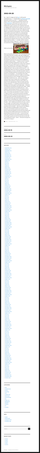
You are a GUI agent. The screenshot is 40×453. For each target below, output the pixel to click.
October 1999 (7, 377)
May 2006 (7, 266)
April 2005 (7, 284)
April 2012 (7, 166)
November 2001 (8, 342)
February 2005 (8, 287)
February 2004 (8, 304)
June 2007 (7, 248)
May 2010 (7, 198)
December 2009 (8, 205)
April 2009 (7, 217)
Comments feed (8, 419)
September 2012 (8, 159)
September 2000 (8, 362)
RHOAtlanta (7, 401)
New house (7, 395)
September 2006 (8, 260)
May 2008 (7, 232)
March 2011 (7, 184)
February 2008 (8, 236)
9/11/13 (6, 441)
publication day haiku (25, 18)
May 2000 (7, 367)
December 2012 (8, 154)
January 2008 (7, 238)
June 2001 (7, 349)
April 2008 (7, 233)
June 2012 (7, 163)
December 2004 (8, 290)
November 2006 (8, 257)
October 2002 (7, 327)
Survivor (6, 404)
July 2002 (7, 331)
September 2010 (8, 193)
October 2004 (7, 293)
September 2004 (8, 294)
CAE (6, 387)
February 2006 (8, 270)
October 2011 (7, 174)
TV (5, 405)
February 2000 (8, 372)
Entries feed (7, 418)
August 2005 (7, 279)
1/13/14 (6, 440)
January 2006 (7, 272)
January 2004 (7, 305)
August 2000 (7, 363)
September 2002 (8, 328)
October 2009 (8, 208)
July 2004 (7, 297)
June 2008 (7, 231)
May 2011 (7, 181)
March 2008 (7, 235)
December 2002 (8, 324)
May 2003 (7, 317)
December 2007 (8, 239)
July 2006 (7, 263)
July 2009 (7, 212)
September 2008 (8, 226)
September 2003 (8, 311)
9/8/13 (6, 443)
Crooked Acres (8, 388)
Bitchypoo (8, 6)
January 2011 (7, 187)
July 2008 (7, 229)
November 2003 (8, 308)
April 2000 (7, 369)
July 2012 (7, 162)
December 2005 (8, 273)
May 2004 (7, 300)
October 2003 (7, 310)
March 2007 (7, 252)
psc (5, 398)
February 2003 (8, 321)
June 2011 (7, 180)
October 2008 (7, 225)
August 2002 (7, 329)
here (18, 17)
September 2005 (8, 277)
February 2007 (8, 253)
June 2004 (7, 298)
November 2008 (8, 224)
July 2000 (7, 365)
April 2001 (7, 352)
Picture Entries (8, 397)
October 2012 (7, 157)
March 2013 (7, 152)
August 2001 (7, 346)
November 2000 (8, 359)
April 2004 (7, 301)
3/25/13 (6, 444)
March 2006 (7, 269)
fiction (6, 390)
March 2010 (7, 201)
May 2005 (7, 283)
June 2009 (7, 214)
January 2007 (7, 255)
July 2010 (7, 195)
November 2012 (8, 156)
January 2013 (7, 153)
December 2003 (8, 307)
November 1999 (8, 376)
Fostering (7, 391)
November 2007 (8, 241)
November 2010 (8, 190)
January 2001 (7, 356)
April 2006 (7, 267)
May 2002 (7, 334)
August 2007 (7, 245)
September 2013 (8, 150)
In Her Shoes (9, 22)
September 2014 (8, 147)
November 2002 (8, 325)
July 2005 (7, 280)
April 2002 (7, 335)
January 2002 (7, 339)
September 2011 (8, 176)
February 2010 (8, 202)
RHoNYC (6, 403)
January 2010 (7, 204)
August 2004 (7, 296)
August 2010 (7, 194)
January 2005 (7, 288)
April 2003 (7, 318)
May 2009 (7, 215)
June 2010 (7, 197)
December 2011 (8, 171)
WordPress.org (8, 421)
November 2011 (8, 173)
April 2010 (7, 200)
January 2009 (7, 221)
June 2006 (7, 264)
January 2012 (7, 170)
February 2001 (8, 355)
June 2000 (7, 366)
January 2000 (7, 373)
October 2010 (7, 191)
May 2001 (7, 351)
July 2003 (7, 314)
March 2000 (7, 370)
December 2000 (8, 358)
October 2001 (7, 343)
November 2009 (8, 207)
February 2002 (8, 338)
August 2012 (7, 160)
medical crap (7, 394)
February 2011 (8, 186)
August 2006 (7, 262)
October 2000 (7, 360)
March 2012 (7, 167)
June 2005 (7, 281)
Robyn (7, 121)
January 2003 (7, 322)
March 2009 (7, 218)
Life (16, 121)
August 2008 (7, 228)
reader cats (7, 400)
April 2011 (7, 183)
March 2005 (7, 286)
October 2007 (7, 242)
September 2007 (8, 243)
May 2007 (7, 249)
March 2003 (7, 319)
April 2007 (7, 250)
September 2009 (8, 209)
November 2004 (8, 291)
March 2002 (7, 336)
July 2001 (7, 348)
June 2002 (7, 332)
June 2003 (7, 315)
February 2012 (8, 169)
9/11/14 (6, 438)
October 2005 (7, 276)
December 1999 (8, 374)
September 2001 (8, 345)
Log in (6, 416)
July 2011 (6, 178)
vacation (6, 407)
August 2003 (7, 312)
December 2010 (8, 188)
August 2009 (7, 211)
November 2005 (8, 274)
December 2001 (8, 341)
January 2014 (7, 149)
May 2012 (7, 164)
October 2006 (8, 259)
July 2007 (7, 246)
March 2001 (7, 353)
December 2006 (8, 256)
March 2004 (7, 303)
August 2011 (7, 177)
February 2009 (8, 219)
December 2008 (8, 222)
